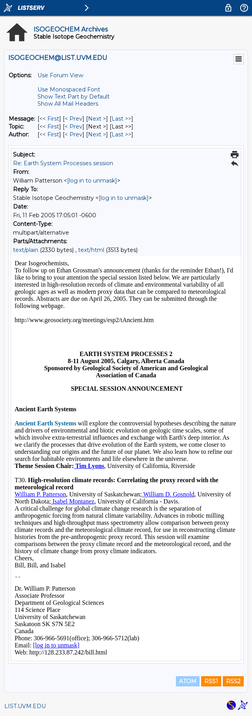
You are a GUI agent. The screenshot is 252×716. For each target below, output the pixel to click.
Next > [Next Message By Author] (97, 134)
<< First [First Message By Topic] (49, 126)
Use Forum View (60, 75)
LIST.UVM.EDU (25, 706)
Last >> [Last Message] (121, 118)
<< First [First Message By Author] (49, 134)
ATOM (187, 681)
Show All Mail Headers (67, 103)
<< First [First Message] (49, 118)
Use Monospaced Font (68, 89)
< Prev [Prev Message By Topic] (73, 126)
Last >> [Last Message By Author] (121, 134)
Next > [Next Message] (97, 118)
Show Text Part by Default (73, 96)
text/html (91, 250)
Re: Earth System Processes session (63, 163)
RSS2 (233, 681)
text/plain (25, 250)
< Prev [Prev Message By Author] (73, 134)
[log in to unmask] (92, 180)
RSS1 (211, 681)
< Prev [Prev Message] (73, 118)
